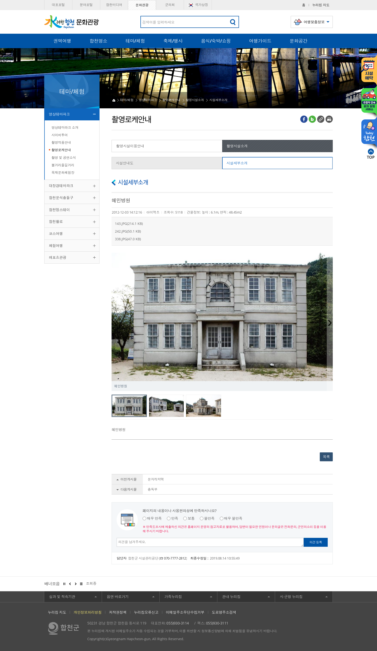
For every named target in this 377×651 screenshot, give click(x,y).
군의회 (170, 4)
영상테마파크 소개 (64, 127)
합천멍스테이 (59, 209)
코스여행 (56, 233)
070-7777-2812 (175, 558)
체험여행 (56, 245)
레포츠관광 (57, 257)
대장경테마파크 (61, 185)
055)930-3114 (177, 623)
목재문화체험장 (62, 172)
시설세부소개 (218, 100)
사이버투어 (59, 135)
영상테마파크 (59, 114)
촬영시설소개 (195, 100)
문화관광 (141, 5)
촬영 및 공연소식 (63, 157)
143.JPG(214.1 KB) (129, 223)
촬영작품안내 (61, 142)
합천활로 (56, 221)
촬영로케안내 (61, 150)
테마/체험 (126, 100)
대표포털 (58, 4)
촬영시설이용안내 (130, 145)
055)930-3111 (217, 623)
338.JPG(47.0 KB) (128, 239)
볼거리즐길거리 (62, 165)
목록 (326, 456)
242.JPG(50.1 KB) (128, 231)
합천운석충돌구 (61, 197)
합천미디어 (114, 4)
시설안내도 (124, 163)
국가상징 (198, 4)
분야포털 (86, 4)
